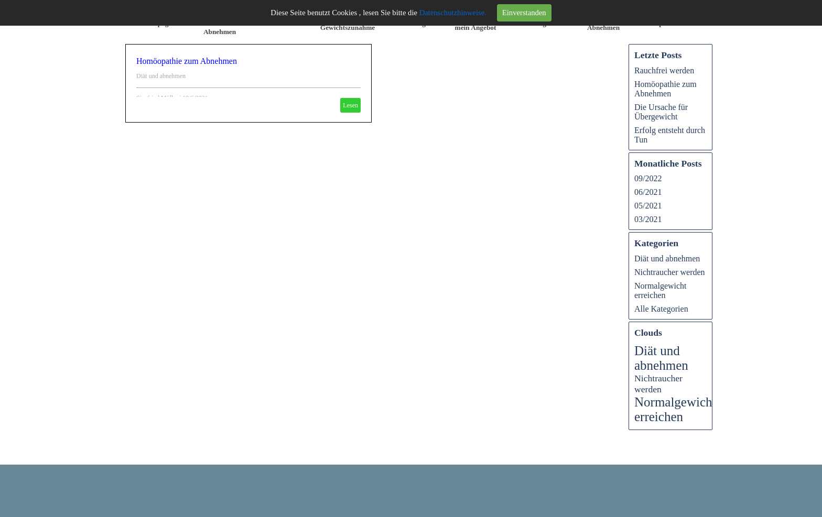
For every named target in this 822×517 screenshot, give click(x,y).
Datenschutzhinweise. (452, 12)
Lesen (350, 105)
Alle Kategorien (661, 308)
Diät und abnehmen (161, 76)
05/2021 (648, 205)
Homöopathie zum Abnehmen (186, 61)
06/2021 (648, 192)
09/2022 (648, 178)
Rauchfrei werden (664, 70)
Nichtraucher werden (669, 272)
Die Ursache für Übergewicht (661, 112)
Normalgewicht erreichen (660, 290)
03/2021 (648, 219)
